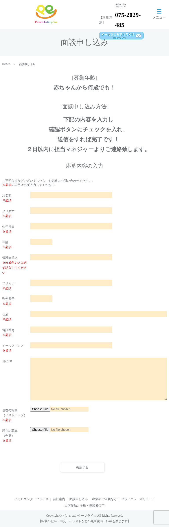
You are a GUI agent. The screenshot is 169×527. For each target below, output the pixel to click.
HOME (6, 64)
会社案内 (59, 499)
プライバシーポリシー (136, 499)
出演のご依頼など (104, 499)
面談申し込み (78, 499)
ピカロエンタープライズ (31, 499)
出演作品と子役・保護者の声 (84, 505)
